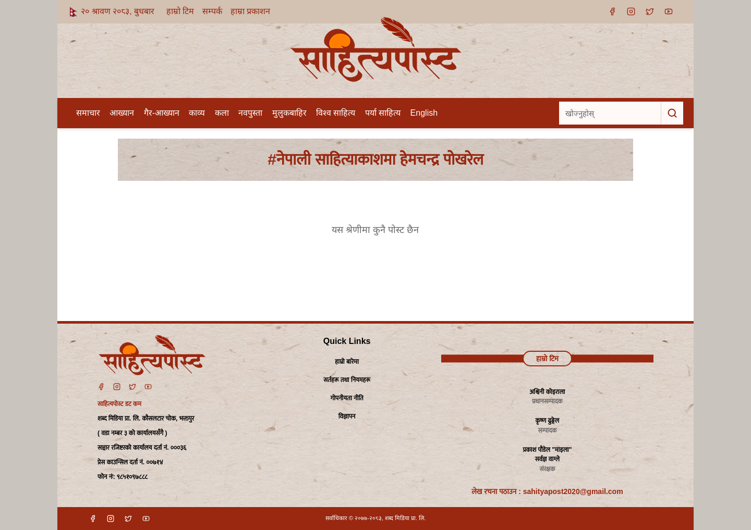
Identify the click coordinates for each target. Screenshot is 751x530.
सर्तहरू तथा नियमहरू (346, 380)
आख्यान (122, 112)
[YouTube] (668, 11)
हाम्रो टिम (180, 11)
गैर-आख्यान (161, 112)
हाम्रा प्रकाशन (250, 11)
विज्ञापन (347, 416)
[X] (650, 11)
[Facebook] (612, 11)
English (424, 112)
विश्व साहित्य (335, 112)
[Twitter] (132, 386)
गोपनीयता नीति (346, 398)
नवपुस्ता (250, 112)
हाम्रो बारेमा (346, 361)
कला (222, 112)
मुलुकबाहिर (289, 112)
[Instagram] (631, 11)
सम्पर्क (212, 11)
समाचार (88, 112)
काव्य (197, 112)
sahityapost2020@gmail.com (573, 491)
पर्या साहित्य (383, 112)
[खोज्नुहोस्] (610, 113)
